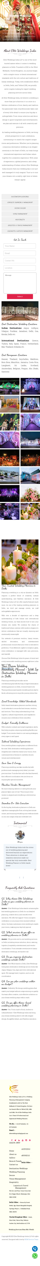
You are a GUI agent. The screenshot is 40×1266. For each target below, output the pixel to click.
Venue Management (20, 214)
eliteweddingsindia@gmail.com (18, 1133)
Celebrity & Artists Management (20, 231)
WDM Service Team (31, 1239)
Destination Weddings (20, 197)
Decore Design (20, 208)
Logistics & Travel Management (20, 225)
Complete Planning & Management (20, 202)
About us (12, 1154)
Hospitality (20, 220)
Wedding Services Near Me (23, 1230)
